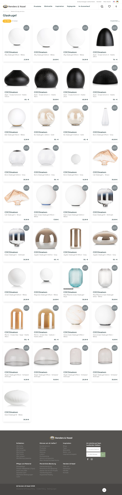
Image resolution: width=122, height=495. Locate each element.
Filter (7, 21)
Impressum (66, 468)
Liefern (42, 454)
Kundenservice (45, 446)
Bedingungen (51, 489)
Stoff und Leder (21, 470)
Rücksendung (44, 456)
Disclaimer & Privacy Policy (25, 489)
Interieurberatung (46, 466)
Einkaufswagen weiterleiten (86, 1)
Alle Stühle (20, 452)
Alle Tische (20, 454)
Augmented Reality (46, 474)
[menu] (116, 6)
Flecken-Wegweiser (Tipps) (25, 468)
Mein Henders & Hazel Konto (49, 460)
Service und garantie (47, 458)
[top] (104, 490)
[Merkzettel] (109, 6)
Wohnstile (66, 450)
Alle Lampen (20, 456)
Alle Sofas (19, 446)
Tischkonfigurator (46, 472)
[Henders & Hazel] (14, 6)
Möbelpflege (20, 466)
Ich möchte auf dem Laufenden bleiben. (93, 444)
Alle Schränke (21, 450)
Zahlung (42, 452)
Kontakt (65, 472)
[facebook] (88, 459)
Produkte (43, 448)
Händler (99, 1)
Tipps (65, 448)
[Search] (102, 6)
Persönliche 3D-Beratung (48, 468)
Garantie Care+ (21, 472)
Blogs (65, 446)
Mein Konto (107, 1)
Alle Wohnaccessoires (23, 458)
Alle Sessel (19, 448)
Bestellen (43, 450)
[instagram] (92, 459)
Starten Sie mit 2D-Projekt (49, 470)
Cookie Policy (41, 489)
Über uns (66, 466)
